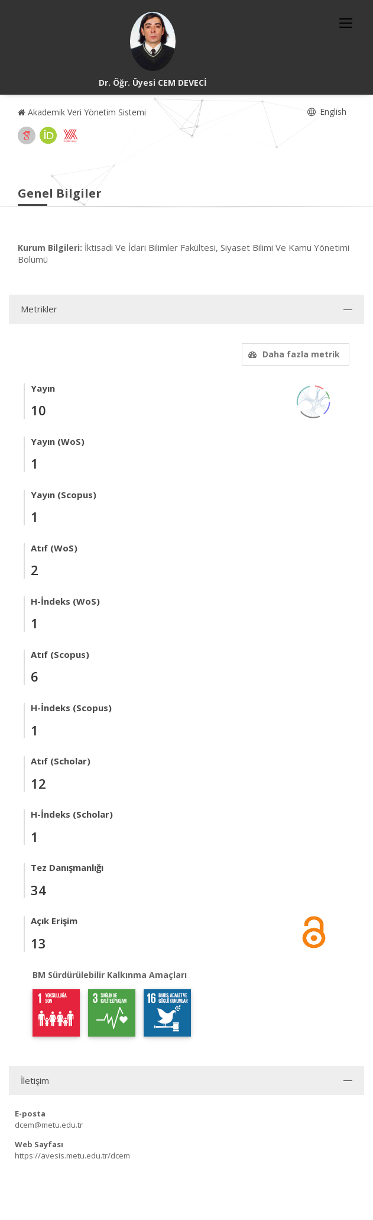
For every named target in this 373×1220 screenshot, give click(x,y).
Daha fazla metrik (292, 354)
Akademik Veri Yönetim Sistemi (82, 112)
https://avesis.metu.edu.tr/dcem (72, 1155)
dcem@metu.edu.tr (49, 1124)
